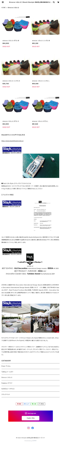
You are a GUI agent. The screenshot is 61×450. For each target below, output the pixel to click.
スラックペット (5, 394)
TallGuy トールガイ (7, 372)
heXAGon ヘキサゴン (8, 388)
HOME (3, 7)
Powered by (30, 440)
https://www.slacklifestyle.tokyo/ (12, 141)
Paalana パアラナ (6, 383)
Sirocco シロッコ (6, 377)
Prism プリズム (5, 366)
